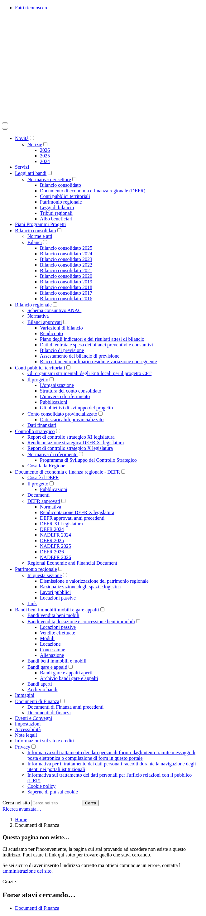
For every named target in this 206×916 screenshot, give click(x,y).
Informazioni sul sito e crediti (44, 740)
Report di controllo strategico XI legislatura (70, 437)
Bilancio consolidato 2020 (66, 276)
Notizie (34, 144)
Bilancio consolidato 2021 (66, 270)
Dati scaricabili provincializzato (71, 419)
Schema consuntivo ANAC (54, 310)
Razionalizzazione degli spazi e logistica (80, 586)
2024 (45, 161)
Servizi (22, 167)
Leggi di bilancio (57, 207)
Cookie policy (41, 786)
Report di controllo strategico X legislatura (70, 448)
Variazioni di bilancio (61, 327)
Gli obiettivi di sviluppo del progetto (76, 407)
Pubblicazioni (53, 402)
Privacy (22, 747)
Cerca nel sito (16, 802)
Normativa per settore (49, 179)
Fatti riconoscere (31, 7)
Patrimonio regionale (61, 202)
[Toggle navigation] (4, 123)
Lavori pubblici (55, 592)
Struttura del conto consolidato (70, 390)
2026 (45, 150)
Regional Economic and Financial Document (72, 563)
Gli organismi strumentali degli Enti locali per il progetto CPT (89, 373)
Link (32, 603)
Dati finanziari (41, 425)
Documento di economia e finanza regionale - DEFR (67, 472)
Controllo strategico (35, 431)
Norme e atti (39, 236)
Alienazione (52, 655)
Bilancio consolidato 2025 (66, 248)
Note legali (26, 735)
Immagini (24, 695)
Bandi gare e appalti (47, 667)
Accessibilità (28, 729)
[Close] (4, 129)
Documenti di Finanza (37, 701)
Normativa (38, 316)
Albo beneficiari (56, 218)
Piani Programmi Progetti (40, 224)
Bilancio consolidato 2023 (66, 259)
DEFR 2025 (52, 540)
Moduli (47, 638)
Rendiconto (51, 333)
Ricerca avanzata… (21, 809)
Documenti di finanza (49, 712)
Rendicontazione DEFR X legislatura (77, 512)
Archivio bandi (42, 689)
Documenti (38, 495)
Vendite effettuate (57, 632)
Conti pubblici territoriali (65, 196)
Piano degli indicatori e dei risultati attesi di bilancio (92, 339)
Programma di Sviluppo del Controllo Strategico (88, 460)
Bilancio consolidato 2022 (66, 265)
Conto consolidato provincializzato (62, 414)
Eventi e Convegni (33, 718)
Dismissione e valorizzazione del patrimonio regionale (94, 581)
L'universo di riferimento (65, 396)
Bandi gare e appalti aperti (66, 672)
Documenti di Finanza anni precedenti (65, 707)
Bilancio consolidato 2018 (66, 287)
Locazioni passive (58, 597)
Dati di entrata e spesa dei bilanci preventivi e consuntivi (96, 344)
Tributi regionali (56, 213)
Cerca (90, 803)
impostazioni (28, 723)
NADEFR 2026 (55, 557)
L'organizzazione (57, 385)
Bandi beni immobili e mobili (56, 660)
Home (21, 819)
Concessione (52, 649)
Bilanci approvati (44, 322)
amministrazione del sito (26, 871)
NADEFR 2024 (55, 535)
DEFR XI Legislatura (61, 523)
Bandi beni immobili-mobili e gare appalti (57, 609)
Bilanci (34, 242)
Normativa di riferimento (52, 454)
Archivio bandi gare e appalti (69, 678)
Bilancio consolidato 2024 (66, 253)
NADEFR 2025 (55, 546)
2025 (45, 155)
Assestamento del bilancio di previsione (79, 356)
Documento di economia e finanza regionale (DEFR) (93, 190)
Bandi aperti (39, 684)
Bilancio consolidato (60, 185)
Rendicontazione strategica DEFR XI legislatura (75, 442)
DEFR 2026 (52, 551)
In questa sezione (44, 575)
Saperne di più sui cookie (52, 791)
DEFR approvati (43, 501)
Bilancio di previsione (62, 350)
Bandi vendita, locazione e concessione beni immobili (81, 621)
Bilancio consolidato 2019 (66, 281)
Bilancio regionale (33, 304)
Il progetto (37, 379)
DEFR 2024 (52, 529)
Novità (22, 138)
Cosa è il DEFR (43, 477)
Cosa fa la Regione (46, 465)
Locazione (50, 644)
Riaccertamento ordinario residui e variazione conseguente (98, 361)
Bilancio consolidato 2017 (66, 293)
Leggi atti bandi (30, 173)
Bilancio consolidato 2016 (66, 298)
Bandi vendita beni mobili (53, 615)
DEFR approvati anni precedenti (72, 518)
